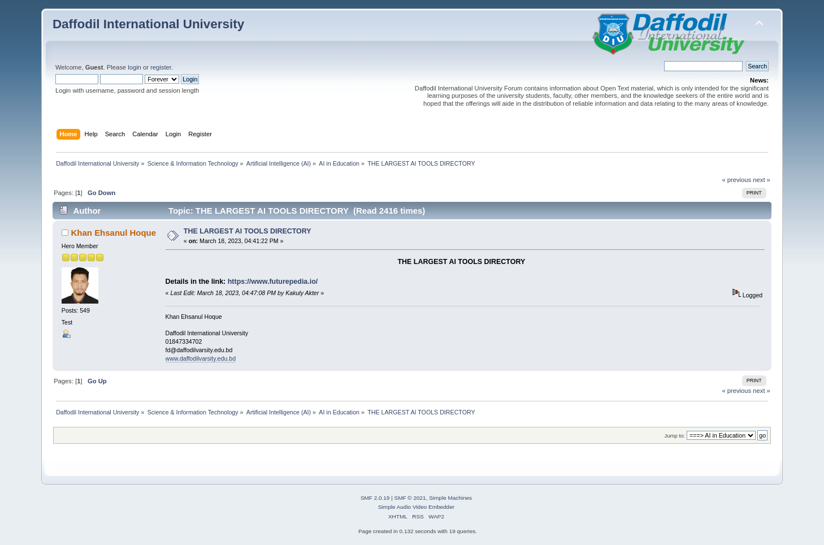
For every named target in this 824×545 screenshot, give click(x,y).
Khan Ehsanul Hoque (114, 232)
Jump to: (674, 435)
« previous (736, 179)
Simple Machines (450, 498)
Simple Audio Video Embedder (416, 507)
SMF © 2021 (410, 498)
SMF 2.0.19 (375, 498)
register (160, 67)
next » (761, 179)
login (134, 67)
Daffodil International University (148, 24)
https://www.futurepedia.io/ (273, 282)
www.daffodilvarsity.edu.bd (201, 358)
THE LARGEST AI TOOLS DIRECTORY (247, 231)
